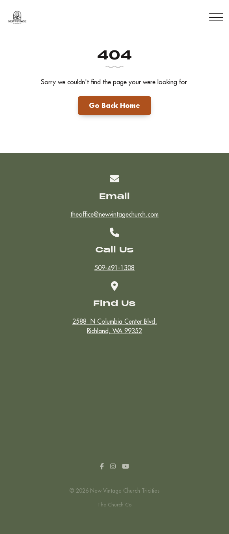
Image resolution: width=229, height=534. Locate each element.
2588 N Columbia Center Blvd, (114, 326)
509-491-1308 (114, 268)
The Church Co (114, 504)
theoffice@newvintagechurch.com (114, 214)
